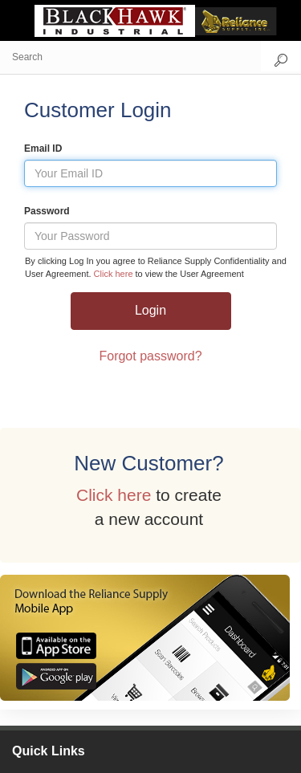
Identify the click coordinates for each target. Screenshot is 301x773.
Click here (115, 274)
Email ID (43, 148)
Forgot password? (150, 356)
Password (47, 211)
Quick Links (48, 751)
